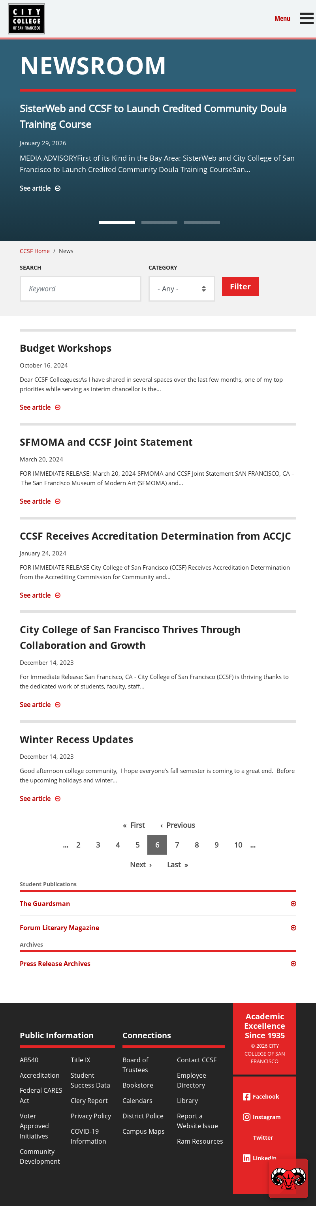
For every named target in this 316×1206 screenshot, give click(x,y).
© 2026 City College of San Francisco (265, 1053)
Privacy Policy (91, 1116)
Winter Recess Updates (76, 739)
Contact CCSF (196, 1060)
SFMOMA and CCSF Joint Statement (106, 441)
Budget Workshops (65, 347)
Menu (282, 18)
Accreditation (40, 1075)
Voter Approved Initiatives (34, 1126)
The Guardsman (45, 903)
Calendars (137, 1100)
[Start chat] (288, 1178)
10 (242, 844)
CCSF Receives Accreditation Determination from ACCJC (155, 535)
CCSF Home (35, 251)
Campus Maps (143, 1131)
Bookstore (137, 1085)
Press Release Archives (55, 963)
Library (187, 1100)
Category (163, 267)
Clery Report (89, 1100)
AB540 (29, 1060)
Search (30, 267)
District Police (143, 1116)
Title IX (80, 1060)
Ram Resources (200, 1141)
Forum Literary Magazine (59, 927)
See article (35, 188)
